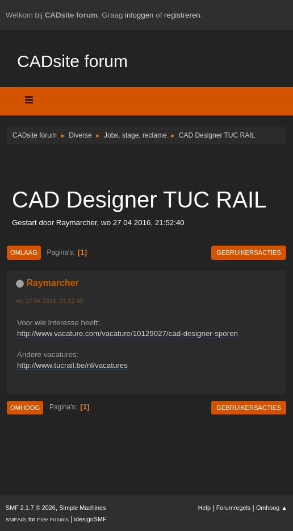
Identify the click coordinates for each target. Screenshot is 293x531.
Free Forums (53, 519)
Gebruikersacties (248, 252)
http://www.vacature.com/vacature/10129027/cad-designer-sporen (127, 333)
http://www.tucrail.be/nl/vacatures (72, 365)
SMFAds (16, 519)
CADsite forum (72, 61)
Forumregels (233, 507)
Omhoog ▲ (271, 507)
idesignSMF (90, 519)
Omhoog (25, 407)
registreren (182, 15)
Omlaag (23, 252)
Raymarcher (52, 283)
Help (204, 507)
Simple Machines (82, 507)
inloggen (139, 15)
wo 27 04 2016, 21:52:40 (49, 300)
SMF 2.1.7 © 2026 (31, 507)
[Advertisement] (146, 165)
